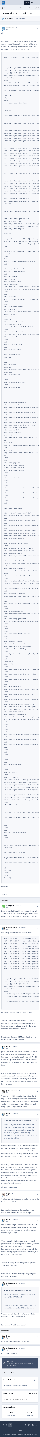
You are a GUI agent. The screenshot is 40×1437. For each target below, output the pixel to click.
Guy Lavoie (23, 1399)
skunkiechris (9, 18)
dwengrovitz (10, 906)
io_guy (8, 1194)
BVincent (12, 1399)
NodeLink (22, 18)
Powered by (27, 1434)
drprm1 (6, 1399)
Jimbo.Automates (11, 927)
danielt (17, 1399)
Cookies (20, 1430)
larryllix (8, 1046)
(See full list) (33, 1393)
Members (23, 927)
